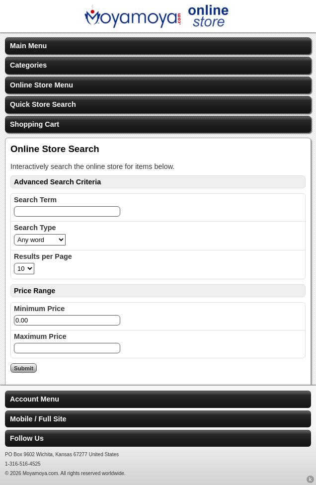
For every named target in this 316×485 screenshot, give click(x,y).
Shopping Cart (34, 124)
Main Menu (28, 46)
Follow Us (27, 438)
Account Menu (34, 399)
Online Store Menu (41, 85)
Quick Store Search (43, 104)
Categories (28, 65)
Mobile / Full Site (38, 419)
